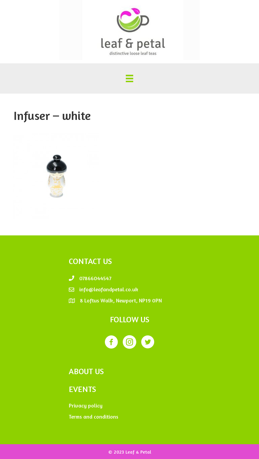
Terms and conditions (93, 416)
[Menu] (129, 78)
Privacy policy (86, 405)
